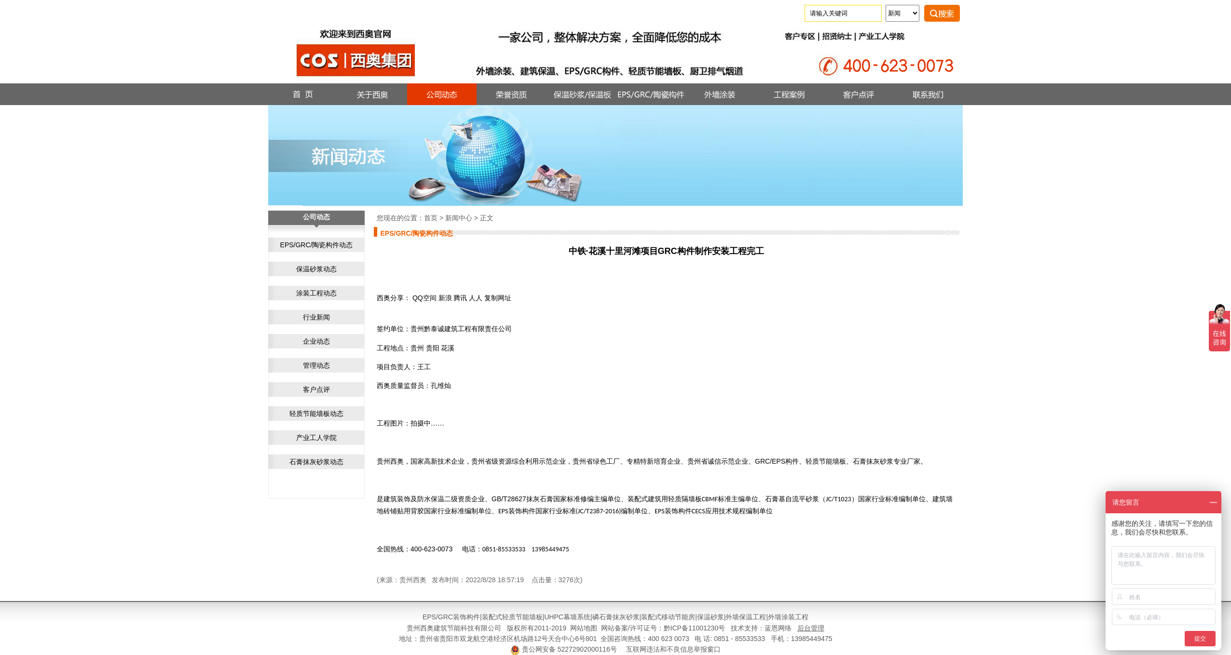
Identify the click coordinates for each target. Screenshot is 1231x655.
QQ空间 (424, 298)
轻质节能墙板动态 (316, 413)
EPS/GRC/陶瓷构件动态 (316, 245)
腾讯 (460, 298)
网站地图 (583, 628)
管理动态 (316, 365)
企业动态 (316, 341)
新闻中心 (458, 218)
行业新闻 (316, 317)
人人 (475, 298)
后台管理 (810, 628)
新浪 (445, 298)
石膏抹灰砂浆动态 (316, 462)
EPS (429, 617)
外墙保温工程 (745, 617)
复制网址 (497, 298)
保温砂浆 (710, 617)
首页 (431, 218)
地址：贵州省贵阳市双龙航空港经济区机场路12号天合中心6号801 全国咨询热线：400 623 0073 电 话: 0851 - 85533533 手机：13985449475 (616, 638)
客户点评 (316, 389)
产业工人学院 (316, 437)
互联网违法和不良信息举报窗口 (673, 649)
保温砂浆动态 (316, 269)
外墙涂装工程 (788, 617)
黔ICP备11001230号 (694, 628)
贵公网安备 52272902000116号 (569, 649)
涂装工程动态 (316, 293)
